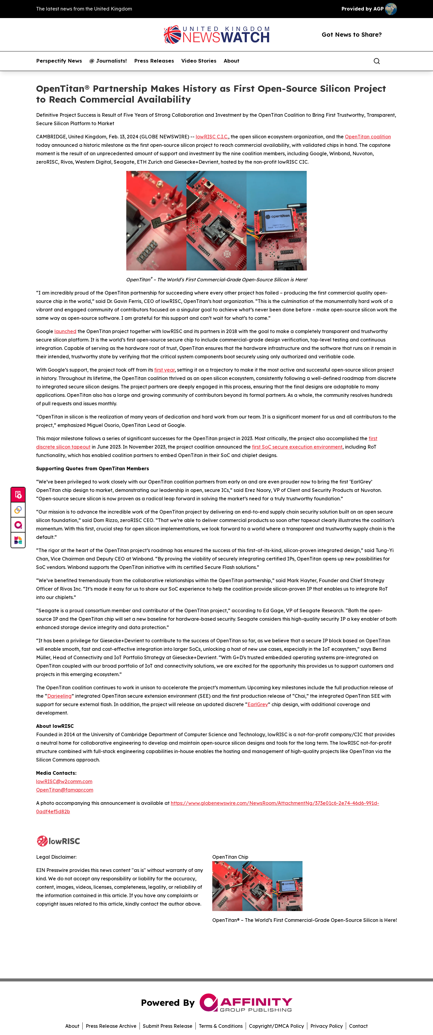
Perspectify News (59, 61)
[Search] (377, 61)
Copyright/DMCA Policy (276, 1026)
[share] (392, 61)
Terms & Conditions (221, 1026)
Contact (358, 1026)
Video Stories (198, 61)
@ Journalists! (108, 61)
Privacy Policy (326, 1026)
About (231, 61)
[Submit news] (18, 494)
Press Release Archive (111, 1026)
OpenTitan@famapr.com (64, 790)
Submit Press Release (167, 1026)
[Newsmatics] (18, 540)
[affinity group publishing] (18, 525)
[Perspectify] (18, 510)
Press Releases (154, 61)
